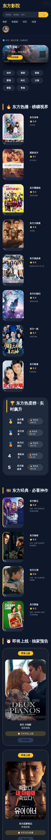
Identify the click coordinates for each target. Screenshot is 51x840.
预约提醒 (25, 740)
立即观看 (14, 57)
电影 (5, 21)
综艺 (25, 21)
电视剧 (15, 21)
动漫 (34, 21)
